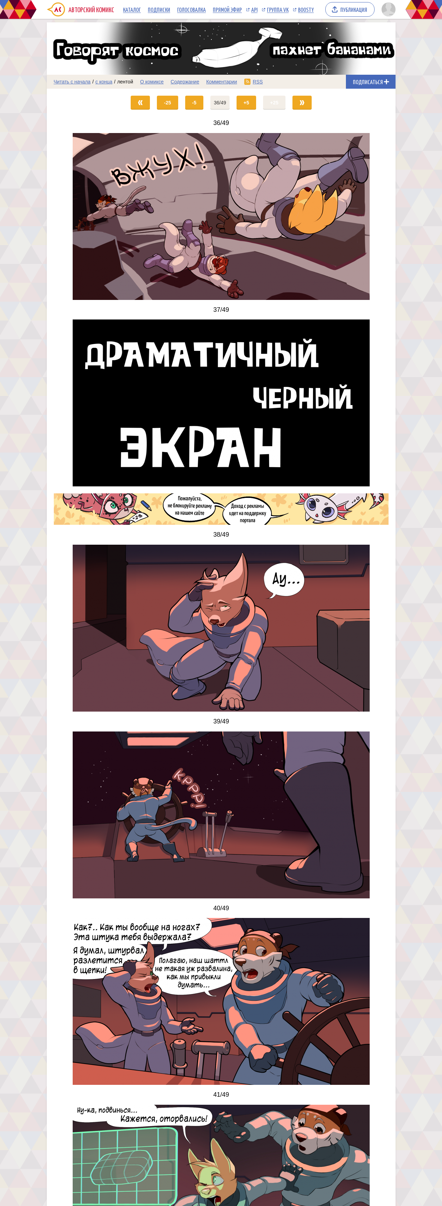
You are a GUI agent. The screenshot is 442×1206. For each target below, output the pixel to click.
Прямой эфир (227, 9)
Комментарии (221, 81)
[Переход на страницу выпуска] (221, 216)
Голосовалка (191, 9)
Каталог (132, 9)
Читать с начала (72, 81)
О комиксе (152, 81)
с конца (104, 81)
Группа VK (278, 9)
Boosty (306, 9)
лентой (125, 81)
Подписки (159, 9)
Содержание (185, 81)
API (254, 9)
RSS (258, 81)
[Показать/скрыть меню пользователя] (387, 9)
